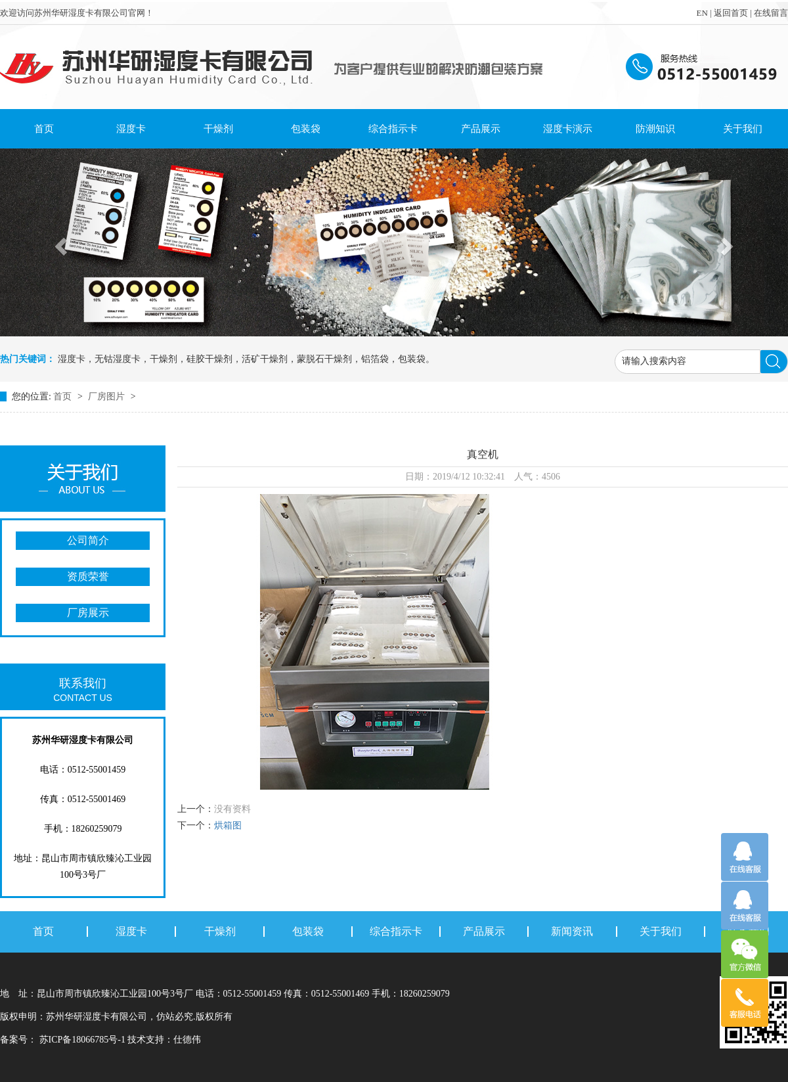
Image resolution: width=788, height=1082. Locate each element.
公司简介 (88, 540)
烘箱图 (228, 825)
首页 (44, 129)
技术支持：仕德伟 (164, 1040)
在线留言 (771, 13)
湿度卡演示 (567, 129)
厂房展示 (88, 612)
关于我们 (742, 129)
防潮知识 (655, 129)
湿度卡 (131, 129)
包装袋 (305, 129)
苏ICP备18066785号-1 (82, 1040)
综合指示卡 (393, 129)
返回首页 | (734, 13)
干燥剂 (218, 129)
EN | (704, 13)
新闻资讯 (572, 931)
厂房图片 (107, 396)
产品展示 (480, 129)
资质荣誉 (88, 576)
